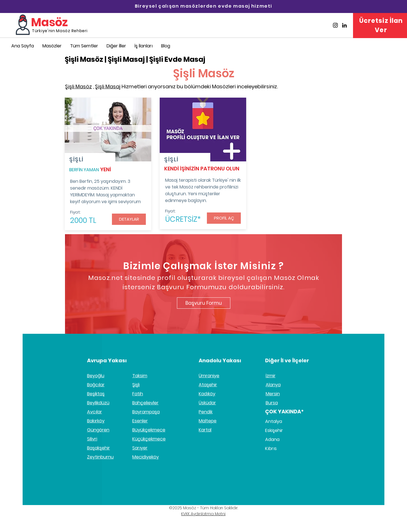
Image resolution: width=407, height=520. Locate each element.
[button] (116, 46)
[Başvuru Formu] (203, 303)
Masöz (49, 22)
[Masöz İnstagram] (335, 25)
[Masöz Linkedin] (344, 25)
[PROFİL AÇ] (224, 218)
